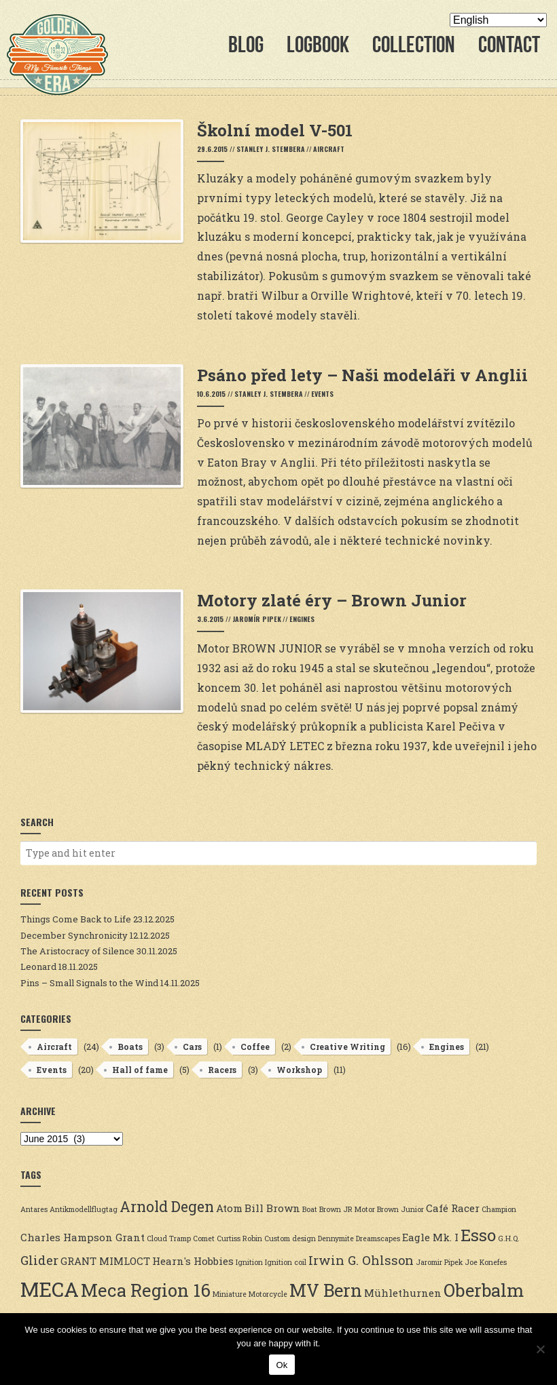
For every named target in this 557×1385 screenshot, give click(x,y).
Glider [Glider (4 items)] (39, 1260)
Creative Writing (347, 1046)
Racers (222, 1069)
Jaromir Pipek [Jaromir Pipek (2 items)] (439, 1262)
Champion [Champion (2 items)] (499, 1209)
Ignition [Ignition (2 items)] (249, 1262)
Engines (302, 619)
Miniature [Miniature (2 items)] (230, 1294)
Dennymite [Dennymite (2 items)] (336, 1238)
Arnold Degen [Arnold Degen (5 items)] (167, 1206)
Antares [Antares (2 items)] (34, 1209)
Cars (192, 1046)
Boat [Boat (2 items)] (309, 1209)
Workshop (299, 1069)
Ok (281, 1365)
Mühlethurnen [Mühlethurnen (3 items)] (403, 1293)
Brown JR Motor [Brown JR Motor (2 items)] (347, 1209)
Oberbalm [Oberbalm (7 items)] (484, 1290)
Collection (413, 44)
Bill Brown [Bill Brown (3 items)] (272, 1208)
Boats (130, 1046)
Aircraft (328, 149)
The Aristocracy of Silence (77, 951)
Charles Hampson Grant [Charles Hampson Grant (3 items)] (82, 1237)
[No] (540, 1349)
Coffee (255, 1046)
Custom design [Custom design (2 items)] (290, 1238)
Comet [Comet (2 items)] (204, 1238)
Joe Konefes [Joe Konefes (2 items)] (486, 1262)
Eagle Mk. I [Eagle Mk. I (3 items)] (430, 1237)
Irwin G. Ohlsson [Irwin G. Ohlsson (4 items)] (361, 1260)
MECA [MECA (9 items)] (49, 1289)
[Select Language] (498, 20)
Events (322, 394)
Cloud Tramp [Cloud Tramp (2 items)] (169, 1238)
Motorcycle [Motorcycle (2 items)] (268, 1294)
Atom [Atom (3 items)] (229, 1208)
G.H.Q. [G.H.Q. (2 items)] (509, 1238)
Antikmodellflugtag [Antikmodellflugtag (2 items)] (84, 1209)
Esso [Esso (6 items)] (478, 1234)
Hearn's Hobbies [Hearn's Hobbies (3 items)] (193, 1261)
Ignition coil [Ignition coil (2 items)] (285, 1262)
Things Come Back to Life (75, 919)
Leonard (38, 966)
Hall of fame (140, 1069)
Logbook (318, 44)
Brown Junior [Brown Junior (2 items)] (400, 1209)
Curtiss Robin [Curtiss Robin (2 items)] (239, 1238)
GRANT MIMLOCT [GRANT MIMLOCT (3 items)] (105, 1261)
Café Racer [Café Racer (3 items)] (453, 1208)
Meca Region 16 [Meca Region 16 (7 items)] (146, 1290)
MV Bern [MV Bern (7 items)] (325, 1290)
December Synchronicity (74, 935)
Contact (509, 44)
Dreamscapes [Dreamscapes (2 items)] (378, 1238)
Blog (246, 44)
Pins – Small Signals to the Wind (89, 983)
